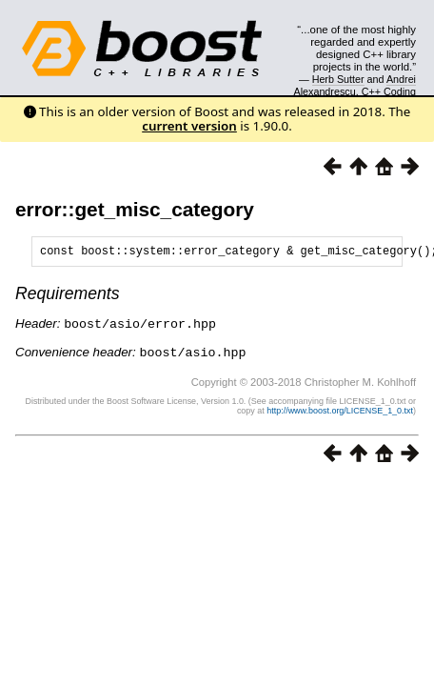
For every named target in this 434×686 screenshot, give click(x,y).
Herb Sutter (338, 79)
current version (189, 125)
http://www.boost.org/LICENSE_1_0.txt (339, 411)
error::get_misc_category (134, 209)
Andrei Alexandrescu (355, 84)
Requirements (67, 296)
